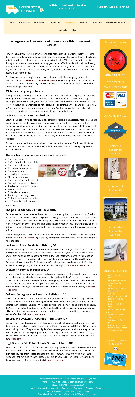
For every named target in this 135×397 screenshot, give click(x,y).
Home (11, 22)
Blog (74, 30)
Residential (39, 22)
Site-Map (78, 391)
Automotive (24, 22)
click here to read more (78, 265)
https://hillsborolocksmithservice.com (77, 382)
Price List (63, 30)
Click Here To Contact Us (115, 44)
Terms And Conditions (116, 22)
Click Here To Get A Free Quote (115, 342)
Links (86, 391)
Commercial (54, 22)
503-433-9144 (119, 7)
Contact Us (96, 22)
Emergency (69, 22)
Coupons (83, 22)
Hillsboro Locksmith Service (40, 80)
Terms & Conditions (54, 391)
